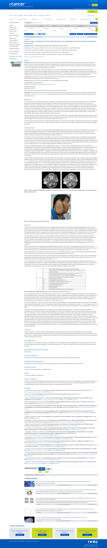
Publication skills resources (15, 56)
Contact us (11, 33)
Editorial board (12, 27)
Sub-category (46, 28)
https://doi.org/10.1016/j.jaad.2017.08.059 (46, 442)
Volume (76, 28)
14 (52, 240)
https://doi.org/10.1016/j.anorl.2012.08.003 (34, 391)
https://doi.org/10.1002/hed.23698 (76, 429)
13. (25, 441)
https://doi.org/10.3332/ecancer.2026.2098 (63, 504)
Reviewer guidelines (14, 51)
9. (24, 424)
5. (24, 405)
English (91, 1)
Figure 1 (82, 149)
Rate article (80, 34)
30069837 (61, 438)
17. (25, 458)
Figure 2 (26, 161)
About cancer (65, 534)
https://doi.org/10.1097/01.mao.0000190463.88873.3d (37, 435)
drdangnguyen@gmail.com (49, 84)
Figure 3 (54, 258)
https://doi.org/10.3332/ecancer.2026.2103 (63, 485)
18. (25, 461)
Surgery (42, 474)
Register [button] (95, 5)
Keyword (89, 28)
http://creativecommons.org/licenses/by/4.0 (38, 94)
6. (24, 411)
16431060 (57, 459)
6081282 (71, 438)
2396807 (26, 414)
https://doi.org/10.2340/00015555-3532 (47, 446)
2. (24, 394)
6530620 (57, 463)
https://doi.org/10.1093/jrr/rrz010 (34, 463)
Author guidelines (13, 40)
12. (25, 437)
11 (65, 118)
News (15, 15)
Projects (16, 541)
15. (25, 448)
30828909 (81, 421)
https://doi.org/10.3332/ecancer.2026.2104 (63, 493)
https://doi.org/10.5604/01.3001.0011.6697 (49, 403)
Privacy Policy (36, 541)
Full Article (93, 36)
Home (11, 15)
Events (35, 15)
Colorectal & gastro (47, 19)
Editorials (54, 25)
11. (25, 431)
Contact (11, 541)
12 (87, 227)
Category (32, 28)
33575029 (65, 399)
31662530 (54, 450)
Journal (20, 15)
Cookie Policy (22, 541)
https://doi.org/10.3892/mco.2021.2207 (50, 399)
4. (24, 401)
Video (25, 15)
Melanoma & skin (61, 19)
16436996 (56, 435)
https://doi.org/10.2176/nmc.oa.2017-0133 (67, 425)
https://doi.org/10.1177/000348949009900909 (81, 412)
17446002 (30, 455)
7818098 (74, 399)
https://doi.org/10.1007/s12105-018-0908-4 (45, 438)
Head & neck (73, 19)
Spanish (96, 1)
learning (30, 15)
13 (92, 233)
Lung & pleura (35, 19)
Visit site (42, 534)
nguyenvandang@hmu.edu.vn (34, 84)
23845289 (50, 391)
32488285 (62, 446)
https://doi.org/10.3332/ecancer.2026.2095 (63, 520)
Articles (41, 25)
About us (48, 15)
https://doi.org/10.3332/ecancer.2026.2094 (63, 512)
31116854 (48, 463)
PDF (96, 36)
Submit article (12, 38)
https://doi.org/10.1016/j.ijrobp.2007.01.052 (86, 454)
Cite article (72, 34)
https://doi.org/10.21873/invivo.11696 (39, 450)
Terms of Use (29, 541)
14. (25, 444)
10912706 (37, 418)
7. (24, 416)
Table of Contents (29, 34)
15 (38, 249)
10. (25, 427)
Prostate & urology (22, 19)
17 (83, 304)
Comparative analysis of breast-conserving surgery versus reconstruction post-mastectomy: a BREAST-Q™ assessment (63, 517)
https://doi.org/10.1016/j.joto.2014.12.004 (34, 395)
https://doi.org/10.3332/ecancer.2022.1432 (33, 36)
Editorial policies (13, 42)
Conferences (41, 15)
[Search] (96, 15)
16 (95, 295)
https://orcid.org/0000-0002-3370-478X (34, 56)
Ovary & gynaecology (86, 19)
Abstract (89, 36)
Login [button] (89, 4)
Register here (20, 534)
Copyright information (14, 44)
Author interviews (80, 25)
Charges (11, 25)
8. (24, 420)
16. (25, 452)
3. (24, 397)
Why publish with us (14, 46)
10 (63, 118)
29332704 (62, 442)
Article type (61, 28)
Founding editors (13, 29)
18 (91, 319)
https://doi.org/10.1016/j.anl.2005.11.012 (41, 459)
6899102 (63, 450)
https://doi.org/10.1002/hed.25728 (67, 421)
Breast (11, 19)
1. (24, 390)
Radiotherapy (37, 474)
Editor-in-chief (12, 31)
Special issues (67, 25)
